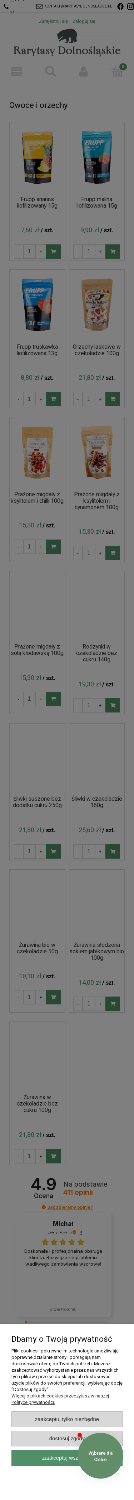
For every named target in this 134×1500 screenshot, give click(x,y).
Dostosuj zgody (67, 1438)
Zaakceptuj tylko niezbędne (67, 1419)
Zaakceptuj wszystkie (67, 1458)
